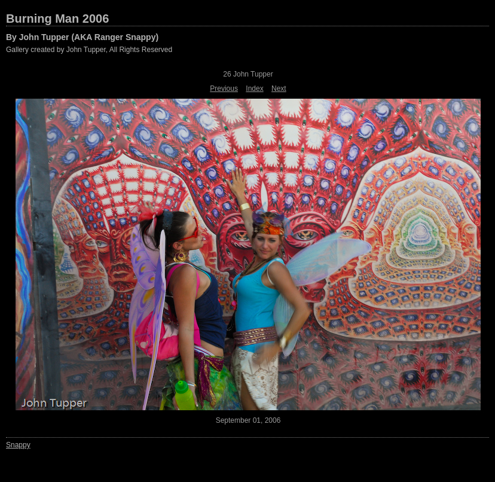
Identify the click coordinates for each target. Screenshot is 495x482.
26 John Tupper (248, 74)
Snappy (18, 445)
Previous (224, 88)
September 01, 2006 (248, 420)
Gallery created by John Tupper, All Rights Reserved (89, 49)
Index (254, 88)
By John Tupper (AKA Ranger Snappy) (82, 37)
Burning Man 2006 (57, 18)
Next (278, 88)
